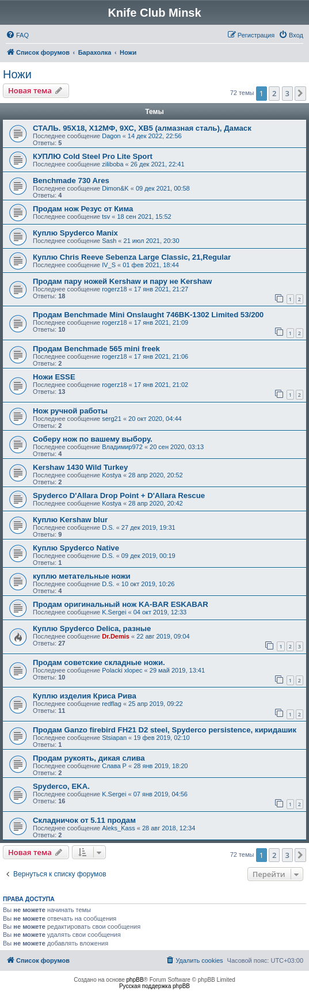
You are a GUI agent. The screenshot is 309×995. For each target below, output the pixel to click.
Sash (109, 240)
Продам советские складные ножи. (99, 662)
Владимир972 (122, 446)
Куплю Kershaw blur (70, 519)
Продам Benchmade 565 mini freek (96, 348)
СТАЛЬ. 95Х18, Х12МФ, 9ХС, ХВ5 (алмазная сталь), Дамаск (142, 128)
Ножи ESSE (54, 377)
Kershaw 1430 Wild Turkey (80, 467)
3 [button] (287, 93)
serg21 (111, 418)
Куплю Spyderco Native (76, 548)
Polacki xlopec (122, 670)
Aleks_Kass (118, 828)
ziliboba (112, 164)
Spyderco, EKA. (61, 786)
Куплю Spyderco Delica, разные (92, 628)
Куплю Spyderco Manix (75, 233)
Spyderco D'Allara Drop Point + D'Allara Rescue (119, 495)
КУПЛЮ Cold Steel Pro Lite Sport (92, 156)
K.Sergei (114, 612)
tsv (106, 216)
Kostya (111, 475)
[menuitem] (17, 35)
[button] (300, 93)
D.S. (108, 527)
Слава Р (114, 765)
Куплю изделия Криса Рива (84, 696)
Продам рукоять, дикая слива (89, 758)
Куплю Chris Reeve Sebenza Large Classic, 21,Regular (132, 257)
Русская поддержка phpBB (154, 986)
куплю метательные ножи (82, 576)
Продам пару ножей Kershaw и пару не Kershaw (122, 281)
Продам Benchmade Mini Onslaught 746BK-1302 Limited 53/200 (148, 314)
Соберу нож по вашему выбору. (92, 439)
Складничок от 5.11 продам (84, 820)
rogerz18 (114, 289)
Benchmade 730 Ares (71, 180)
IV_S (109, 264)
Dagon (111, 135)
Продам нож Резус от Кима (83, 208)
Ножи (17, 74)
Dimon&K (115, 188)
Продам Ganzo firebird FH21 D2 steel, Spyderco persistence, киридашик (164, 730)
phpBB (135, 980)
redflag (111, 703)
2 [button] (274, 93)
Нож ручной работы (70, 411)
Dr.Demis (115, 636)
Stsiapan (114, 737)
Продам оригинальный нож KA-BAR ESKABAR (120, 604)
